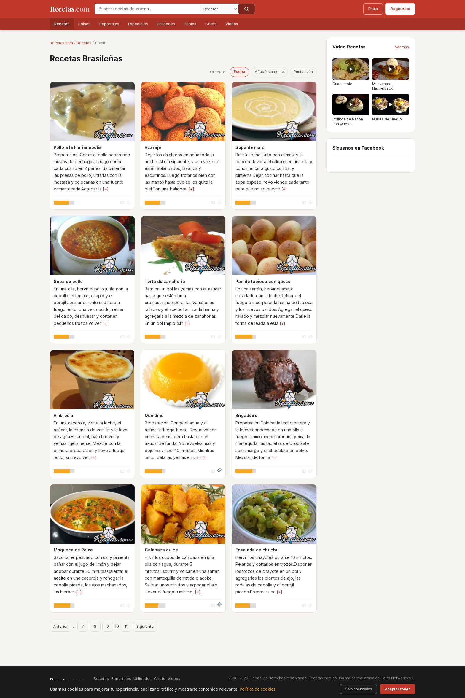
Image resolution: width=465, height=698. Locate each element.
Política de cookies (258, 689)
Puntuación (303, 71)
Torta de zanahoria (165, 281)
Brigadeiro (246, 415)
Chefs (210, 23)
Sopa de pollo (68, 281)
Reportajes (109, 23)
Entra (373, 8)
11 (126, 626)
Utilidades (166, 23)
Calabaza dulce (161, 549)
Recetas (61, 23)
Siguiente (145, 626)
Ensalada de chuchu (256, 549)
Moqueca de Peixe (73, 549)
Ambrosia (63, 415)
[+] (105, 189)
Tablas (190, 23)
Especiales (138, 23)
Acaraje (153, 147)
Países (84, 23)
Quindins (154, 415)
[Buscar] (246, 9)
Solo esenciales (358, 689)
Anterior (60, 626)
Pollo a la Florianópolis (77, 147)
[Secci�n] (219, 9)
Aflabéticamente (269, 71)
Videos (231, 23)
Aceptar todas (397, 689)
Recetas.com (61, 43)
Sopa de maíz (249, 147)
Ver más (402, 47)
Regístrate (400, 8)
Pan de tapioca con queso (263, 281)
